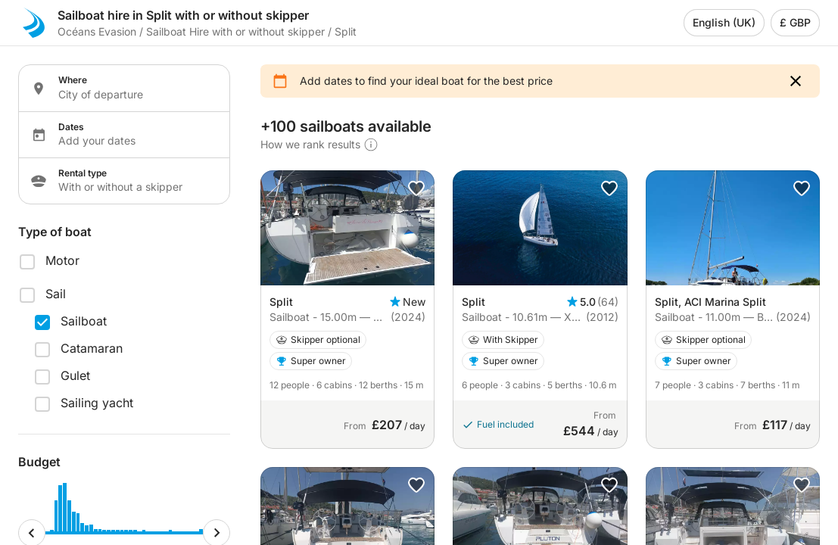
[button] (795, 81)
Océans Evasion (97, 31)
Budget (39, 461)
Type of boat (55, 231)
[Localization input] (134, 94)
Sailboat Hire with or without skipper (235, 31)
